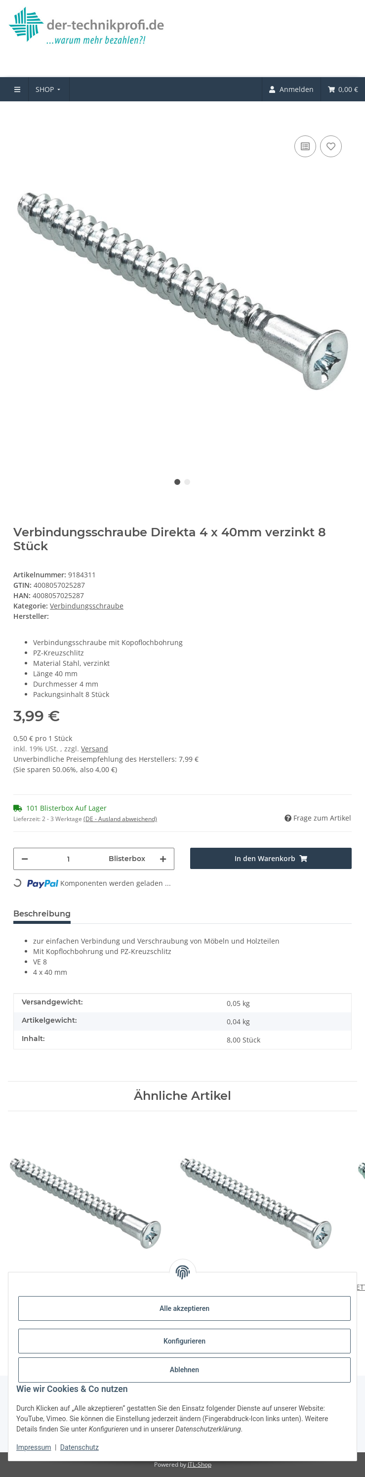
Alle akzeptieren (184, 1308)
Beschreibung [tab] (42, 913)
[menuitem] (49, 89)
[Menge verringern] (25, 858)
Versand (94, 748)
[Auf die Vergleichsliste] (305, 146)
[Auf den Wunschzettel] (331, 146)
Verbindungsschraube (86, 605)
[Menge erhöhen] (163, 858)
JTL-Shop (199, 1464)
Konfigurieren (184, 1341)
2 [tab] (187, 482)
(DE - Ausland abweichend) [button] (120, 819)
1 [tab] (177, 482)
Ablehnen (184, 1370)
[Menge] (68, 858)
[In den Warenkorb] (21, 118)
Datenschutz (79, 1447)
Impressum (33, 1447)
